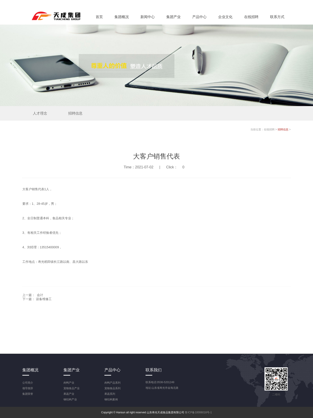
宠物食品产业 (71, 388)
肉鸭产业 (68, 382)
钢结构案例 (111, 399)
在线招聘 (251, 17)
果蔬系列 (109, 393)
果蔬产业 (68, 393)
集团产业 (173, 17)
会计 (40, 295)
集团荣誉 (27, 393)
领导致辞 (27, 388)
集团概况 (121, 17)
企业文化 (225, 17)
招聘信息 (75, 113)
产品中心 (199, 17)
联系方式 (277, 17)
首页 (99, 17)
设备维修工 (44, 299)
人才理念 (40, 113)
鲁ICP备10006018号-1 (198, 412)
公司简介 (27, 382)
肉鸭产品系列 (112, 382)
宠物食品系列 (112, 388)
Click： (177, 167)
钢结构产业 (70, 399)
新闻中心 (147, 17)
